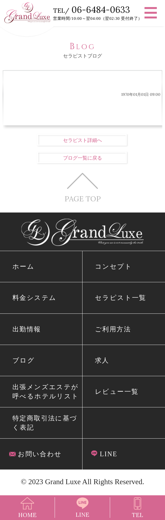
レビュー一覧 (117, 391)
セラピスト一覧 (120, 297)
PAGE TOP (82, 187)
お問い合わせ (35, 454)
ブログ (23, 360)
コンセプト (113, 266)
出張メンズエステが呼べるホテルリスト (45, 391)
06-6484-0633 (100, 9)
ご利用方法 (113, 329)
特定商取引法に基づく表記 (44, 422)
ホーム (23, 266)
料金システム (34, 297)
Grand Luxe (63, 482)
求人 (102, 360)
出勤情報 (26, 329)
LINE (104, 454)
